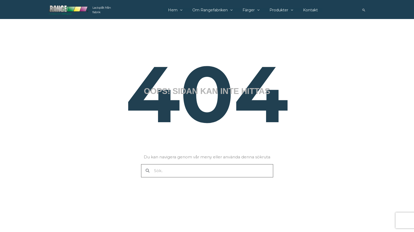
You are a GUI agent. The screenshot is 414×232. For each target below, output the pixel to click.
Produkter (277, 10)
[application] (181, 10)
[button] (364, 10)
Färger (248, 10)
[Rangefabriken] (68, 9)
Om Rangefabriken (212, 10)
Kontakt (304, 10)
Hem (177, 10)
